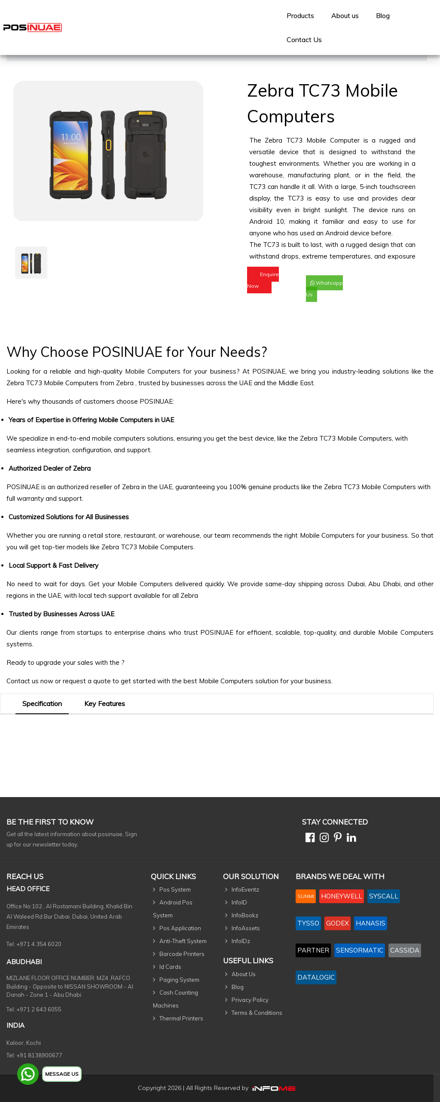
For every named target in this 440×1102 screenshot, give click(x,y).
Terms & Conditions (257, 1012)
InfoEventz (245, 889)
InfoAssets (246, 928)
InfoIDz (241, 941)
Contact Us (304, 39)
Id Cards (170, 966)
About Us (244, 974)
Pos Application (180, 928)
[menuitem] (300, 15)
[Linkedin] (349, 839)
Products (300, 15)
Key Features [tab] (104, 703)
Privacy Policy (250, 999)
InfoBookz (245, 915)
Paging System (179, 979)
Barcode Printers (182, 953)
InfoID (239, 902)
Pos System (175, 889)
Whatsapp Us (324, 289)
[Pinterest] (336, 839)
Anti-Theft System (183, 941)
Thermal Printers (181, 1018)
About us (345, 15)
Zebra (125, 383)
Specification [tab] (42, 703)
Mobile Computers (152, 371)
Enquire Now (263, 280)
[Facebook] (308, 839)
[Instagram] (322, 839)
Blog (383, 15)
